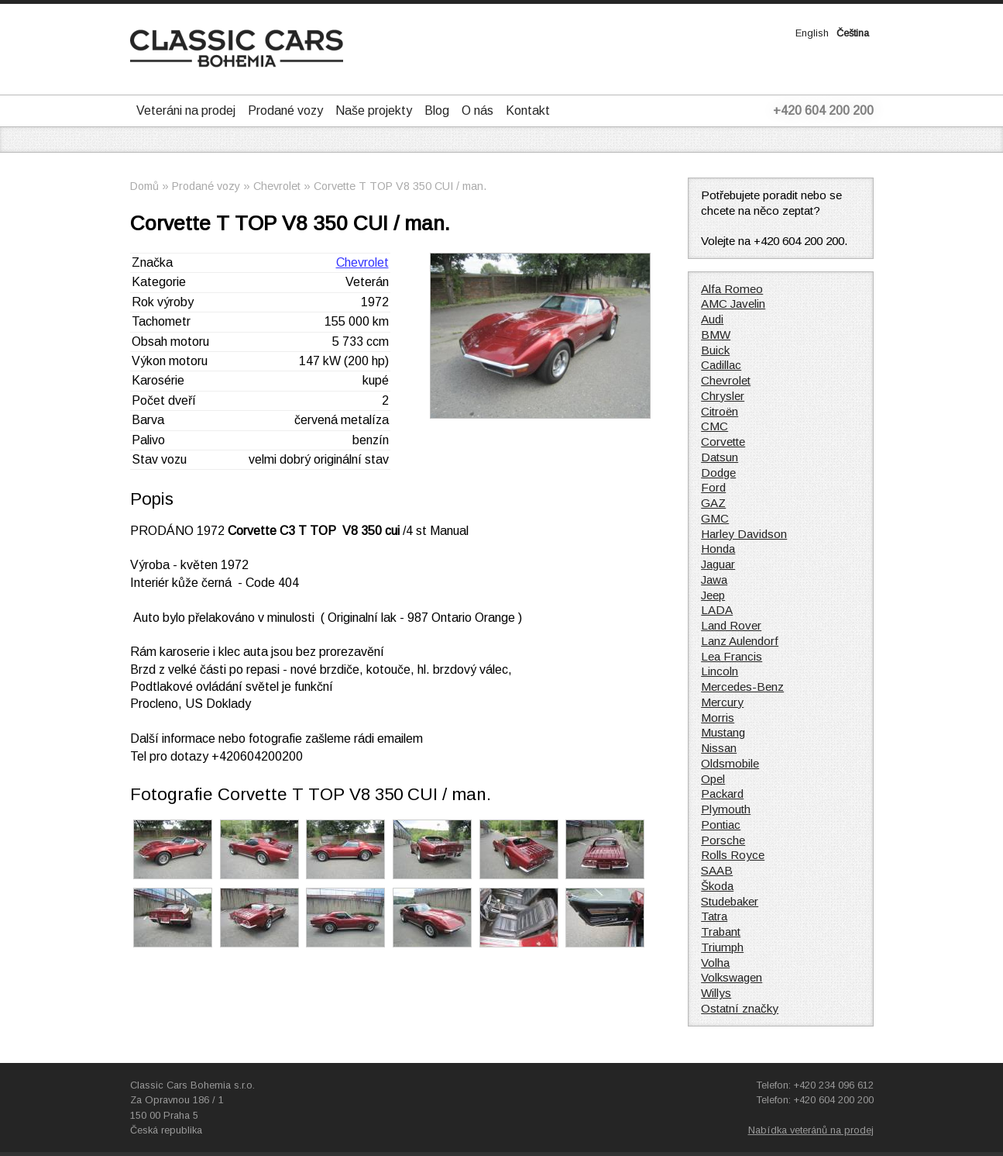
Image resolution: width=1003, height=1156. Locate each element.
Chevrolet (277, 186)
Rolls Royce (732, 854)
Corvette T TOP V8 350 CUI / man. (400, 186)
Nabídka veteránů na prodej (811, 1130)
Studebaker (729, 901)
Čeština (852, 33)
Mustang (723, 732)
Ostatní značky (739, 1008)
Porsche (723, 840)
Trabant (720, 931)
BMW (715, 334)
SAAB (717, 870)
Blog (436, 110)
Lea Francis (731, 656)
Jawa (714, 579)
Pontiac (720, 824)
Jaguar (718, 564)
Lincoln (719, 671)
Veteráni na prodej (185, 110)
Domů (144, 186)
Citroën (719, 411)
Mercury (722, 702)
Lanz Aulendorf (739, 640)
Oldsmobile (730, 763)
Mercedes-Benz (742, 686)
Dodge (718, 472)
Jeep (713, 595)
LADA (717, 609)
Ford (713, 487)
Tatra (714, 916)
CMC (714, 426)
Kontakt (528, 110)
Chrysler (722, 395)
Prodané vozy (285, 110)
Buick (715, 350)
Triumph (722, 947)
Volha (715, 962)
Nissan (719, 747)
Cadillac (721, 364)
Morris (717, 717)
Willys (716, 992)
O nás (477, 110)
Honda (718, 548)
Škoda (717, 885)
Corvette (723, 441)
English (812, 33)
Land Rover (731, 625)
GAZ (713, 502)
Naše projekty (373, 110)
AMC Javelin (733, 303)
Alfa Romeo (732, 288)
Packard (722, 793)
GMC (715, 518)
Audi (712, 319)
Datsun (719, 457)
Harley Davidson (744, 533)
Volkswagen (731, 977)
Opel (713, 778)
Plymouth (726, 809)
